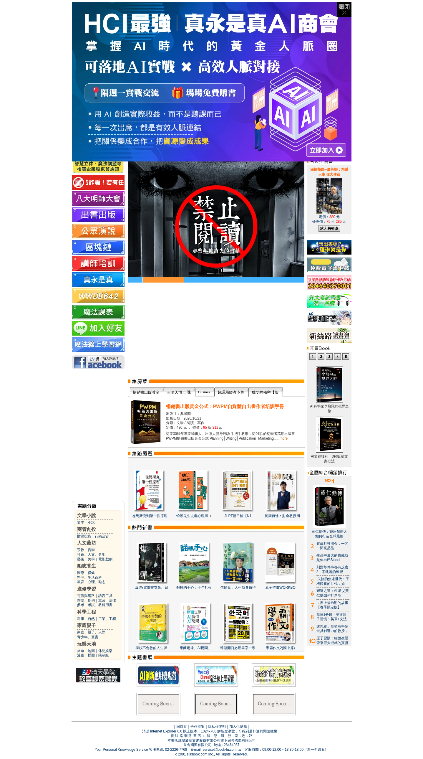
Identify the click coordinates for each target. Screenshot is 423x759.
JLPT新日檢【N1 (238, 516)
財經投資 (84, 536)
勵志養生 (86, 565)
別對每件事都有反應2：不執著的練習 (332, 569)
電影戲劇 (105, 559)
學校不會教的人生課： (153, 648)
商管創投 (86, 529)
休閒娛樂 (105, 651)
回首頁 (181, 727)
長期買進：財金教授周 (282, 516)
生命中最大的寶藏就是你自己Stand (332, 557)
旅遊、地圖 (86, 651)
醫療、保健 (86, 573)
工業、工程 (107, 619)
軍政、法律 (107, 600)
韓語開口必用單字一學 (238, 648)
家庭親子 (86, 625)
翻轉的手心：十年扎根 (194, 587)
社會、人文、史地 (91, 554)
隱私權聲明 (217, 727)
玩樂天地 (86, 643)
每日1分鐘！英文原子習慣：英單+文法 (331, 617)
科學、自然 (86, 619)
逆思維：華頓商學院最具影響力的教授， (332, 628)
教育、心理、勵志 (91, 582)
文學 (80, 522)
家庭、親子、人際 (91, 632)
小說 (91, 522)
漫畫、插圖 (86, 655)
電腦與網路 (86, 596)
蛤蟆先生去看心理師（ (194, 516)
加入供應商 (238, 727)
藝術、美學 (86, 559)
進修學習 (86, 588)
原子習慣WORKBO (280, 587)
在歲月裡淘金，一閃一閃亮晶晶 (332, 546)
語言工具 (105, 596)
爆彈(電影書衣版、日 (151, 587)
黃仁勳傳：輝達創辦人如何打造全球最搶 (329, 533)
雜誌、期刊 (86, 600)
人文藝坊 (86, 542)
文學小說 (86, 515)
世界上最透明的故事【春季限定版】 (332, 605)
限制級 (103, 655)
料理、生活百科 (89, 577)
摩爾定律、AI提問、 (195, 648)
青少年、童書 (87, 637)
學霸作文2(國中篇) (280, 648)
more (284, 438)
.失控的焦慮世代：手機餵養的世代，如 (332, 581)
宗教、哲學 (86, 550)
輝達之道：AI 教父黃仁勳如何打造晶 (332, 593)
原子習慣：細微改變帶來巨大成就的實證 (332, 640)
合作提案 (197, 727)
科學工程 (86, 611)
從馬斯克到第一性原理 (149, 516)
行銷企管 (102, 536)
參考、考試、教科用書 (94, 605)
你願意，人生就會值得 (238, 587)
